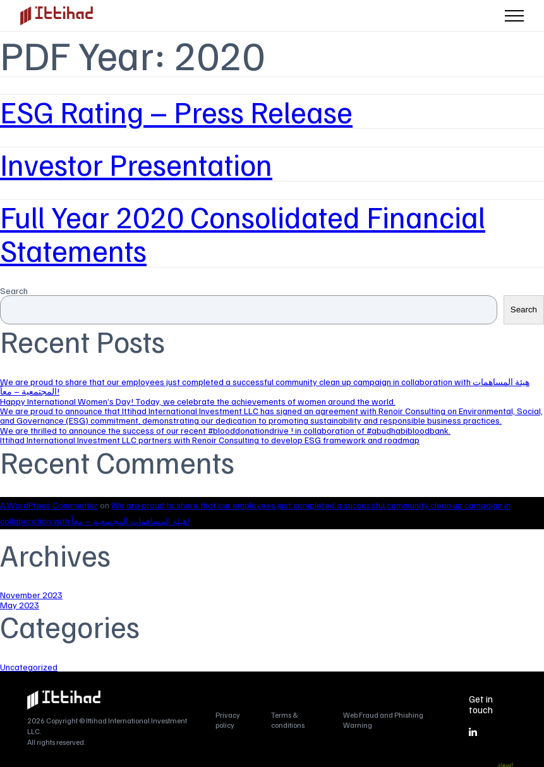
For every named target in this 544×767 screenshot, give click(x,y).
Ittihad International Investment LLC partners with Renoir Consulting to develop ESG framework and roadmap (210, 439)
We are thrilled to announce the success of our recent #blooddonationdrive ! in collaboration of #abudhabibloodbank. (225, 430)
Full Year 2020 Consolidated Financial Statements (242, 233)
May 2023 (19, 604)
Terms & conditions (288, 719)
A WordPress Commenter (49, 505)
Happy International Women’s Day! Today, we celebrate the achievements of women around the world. (198, 401)
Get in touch (481, 704)
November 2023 (31, 594)
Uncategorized (28, 666)
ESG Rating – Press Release (176, 111)
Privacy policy (227, 719)
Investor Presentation (136, 164)
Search (14, 290)
